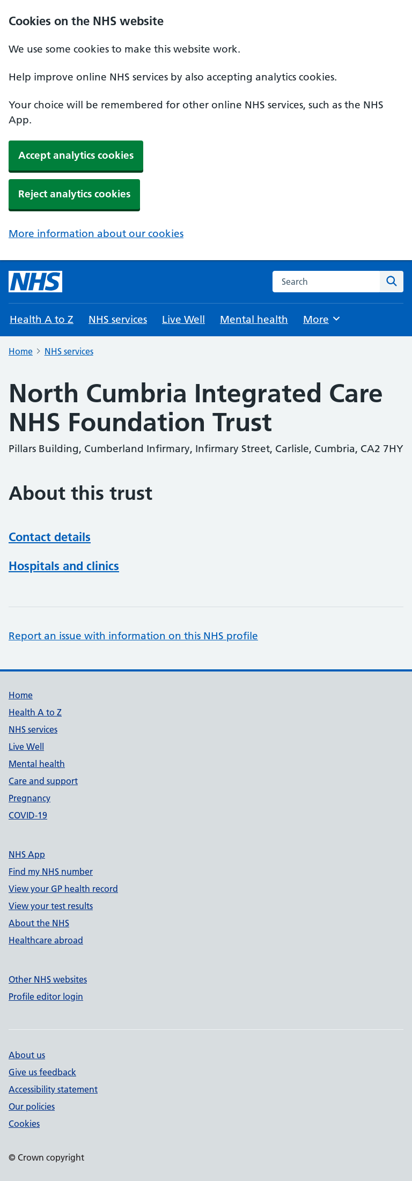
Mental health (254, 319)
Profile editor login (46, 996)
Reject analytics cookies (74, 194)
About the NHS (39, 923)
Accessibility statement (53, 1089)
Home (21, 351)
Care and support (43, 781)
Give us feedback (42, 1072)
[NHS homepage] (35, 281)
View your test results (51, 905)
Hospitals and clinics (64, 565)
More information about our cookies (96, 233)
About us (27, 1055)
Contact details (50, 536)
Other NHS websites (48, 979)
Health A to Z (41, 319)
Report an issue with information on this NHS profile (133, 636)
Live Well (183, 319)
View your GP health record (63, 888)
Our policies (32, 1106)
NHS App (27, 854)
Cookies (24, 1123)
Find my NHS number (51, 871)
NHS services (118, 319)
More (322, 319)
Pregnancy (29, 798)
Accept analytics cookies (76, 155)
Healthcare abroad (46, 940)
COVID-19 (28, 815)
